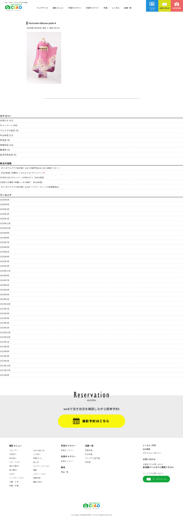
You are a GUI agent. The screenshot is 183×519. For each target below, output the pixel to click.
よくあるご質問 (149, 445)
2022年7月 (4, 342)
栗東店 (3, 149)
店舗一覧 (127, 7)
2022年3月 (4, 356)
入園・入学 (14, 481)
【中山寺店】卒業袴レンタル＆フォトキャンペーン (22, 172)
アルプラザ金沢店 (92, 458)
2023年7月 (4, 308)
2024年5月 (4, 289)
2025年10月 (5, 228)
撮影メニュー (58, 7)
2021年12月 (5, 365)
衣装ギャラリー (92, 7)
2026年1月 (4, 218)
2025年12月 (5, 223)
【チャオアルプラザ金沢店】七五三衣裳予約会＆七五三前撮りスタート (30, 168)
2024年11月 (5, 270)
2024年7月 (4, 280)
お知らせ (4, 120)
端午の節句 (14, 466)
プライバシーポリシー (152, 453)
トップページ (42, 7)
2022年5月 (4, 346)
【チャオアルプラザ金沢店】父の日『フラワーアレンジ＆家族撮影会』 (30, 187)
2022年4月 (4, 351)
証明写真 (37, 478)
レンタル (116, 7)
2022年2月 (4, 360)
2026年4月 (4, 204)
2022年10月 (5, 337)
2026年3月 (4, 209)
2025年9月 (4, 233)
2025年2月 (4, 266)
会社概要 (146, 449)
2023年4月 (4, 318)
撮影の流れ (38, 482)
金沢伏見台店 (6, 154)
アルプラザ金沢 (7, 130)
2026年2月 (4, 214)
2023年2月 (4, 327)
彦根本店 (4, 144)
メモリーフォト (39, 474)
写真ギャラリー (75, 7)
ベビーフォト (14, 462)
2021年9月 (4, 375)
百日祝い (13, 458)
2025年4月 (4, 256)
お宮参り (13, 454)
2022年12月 (5, 332)
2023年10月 (5, 304)
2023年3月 (4, 323)
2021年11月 (5, 370)
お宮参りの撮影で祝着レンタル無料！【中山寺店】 (21, 182)
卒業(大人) (37, 458)
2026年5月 (4, 199)
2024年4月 (4, 294)
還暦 (35, 470)
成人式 (36, 462)
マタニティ (14, 450)
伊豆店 (3, 140)
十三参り (37, 454)
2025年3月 (4, 261)
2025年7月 (4, 242)
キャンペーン (6, 125)
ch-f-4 (57, 27)
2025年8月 (4, 237)
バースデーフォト (16, 478)
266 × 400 (47, 27)
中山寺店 (4, 135)
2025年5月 (4, 251)
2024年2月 (4, 299)
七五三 (12, 474)
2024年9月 (4, 275)
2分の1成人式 (39, 450)
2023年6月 (4, 313)
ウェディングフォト (41, 466)
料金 (105, 7)
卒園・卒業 (14, 485)
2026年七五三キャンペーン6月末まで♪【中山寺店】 (22, 177)
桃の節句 (13, 470)
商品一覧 (64, 472)
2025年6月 (4, 247)
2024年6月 (4, 285)
